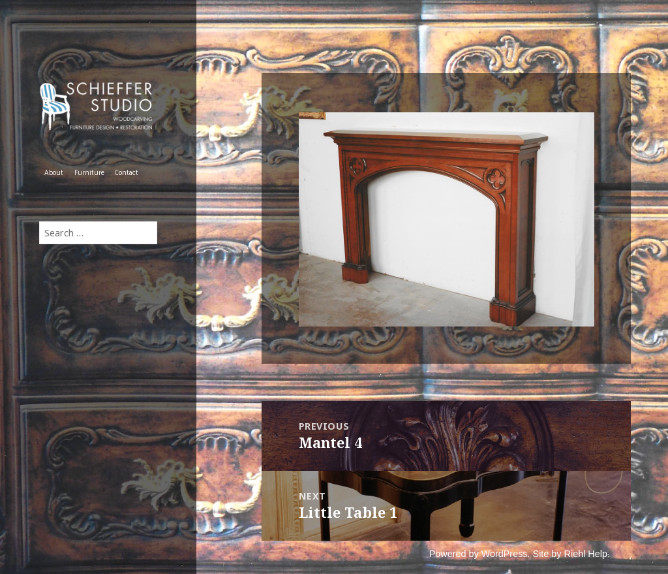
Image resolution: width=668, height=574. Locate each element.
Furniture (89, 173)
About (53, 173)
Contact (126, 173)
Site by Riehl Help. (571, 554)
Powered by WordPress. (479, 554)
